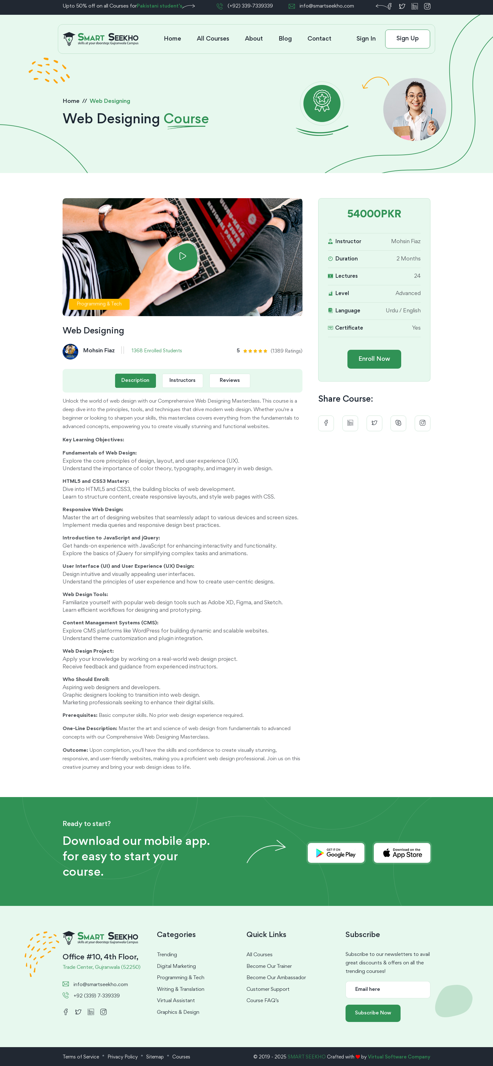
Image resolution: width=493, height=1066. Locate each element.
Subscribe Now (373, 1013)
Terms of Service (81, 1057)
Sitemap (155, 1057)
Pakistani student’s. (160, 6)
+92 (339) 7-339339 (97, 996)
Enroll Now (374, 359)
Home (172, 39)
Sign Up (407, 39)
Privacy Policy (123, 1057)
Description (135, 380)
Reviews (230, 380)
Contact (319, 39)
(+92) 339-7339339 (250, 6)
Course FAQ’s (262, 1001)
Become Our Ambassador (276, 978)
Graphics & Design (178, 1012)
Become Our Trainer (269, 966)
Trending (167, 955)
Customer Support (268, 989)
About (254, 39)
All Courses (213, 39)
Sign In (366, 39)
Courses (181, 1057)
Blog (285, 39)
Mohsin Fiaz (99, 351)
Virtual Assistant (176, 1001)
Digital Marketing (176, 966)
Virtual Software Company (399, 1057)
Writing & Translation (180, 989)
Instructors (182, 380)
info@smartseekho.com (327, 6)
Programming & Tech (180, 978)
